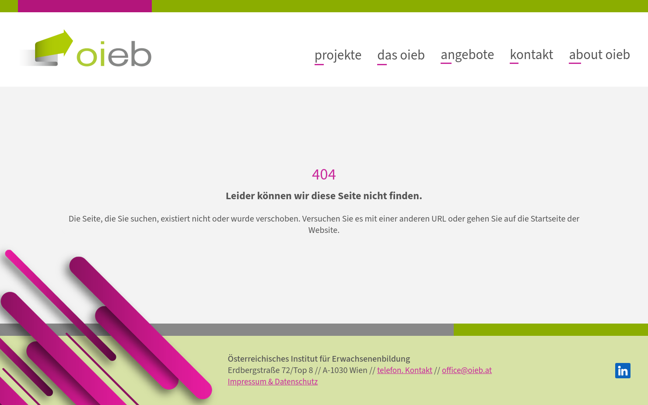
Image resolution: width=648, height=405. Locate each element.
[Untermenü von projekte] (328, 54)
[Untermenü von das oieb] (393, 54)
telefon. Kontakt (419, 370)
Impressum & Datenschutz (279, 382)
